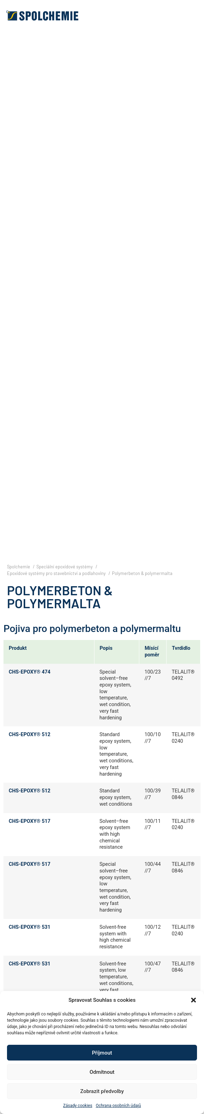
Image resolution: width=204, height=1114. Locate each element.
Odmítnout (102, 1072)
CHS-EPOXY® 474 (29, 672)
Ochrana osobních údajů (118, 1105)
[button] (193, 1000)
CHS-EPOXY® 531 (29, 927)
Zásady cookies (77, 1105)
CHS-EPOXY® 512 (29, 735)
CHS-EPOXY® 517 (29, 821)
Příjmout (102, 1053)
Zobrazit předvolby (102, 1091)
